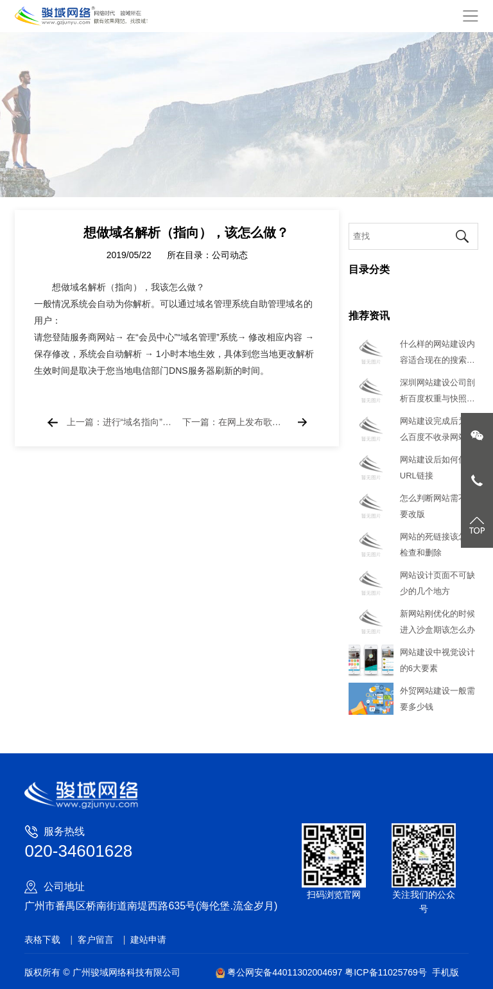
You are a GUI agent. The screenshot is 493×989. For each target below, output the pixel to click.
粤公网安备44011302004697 (280, 972)
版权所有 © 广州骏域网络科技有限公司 (102, 972)
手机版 (445, 972)
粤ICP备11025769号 (386, 972)
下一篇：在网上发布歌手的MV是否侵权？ (235, 422)
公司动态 (230, 259)
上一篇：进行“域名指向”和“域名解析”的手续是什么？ (119, 422)
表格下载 (42, 939)
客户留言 (96, 939)
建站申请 (148, 939)
